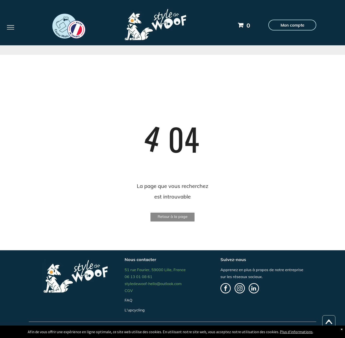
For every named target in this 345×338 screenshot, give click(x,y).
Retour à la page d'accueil (173, 217)
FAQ (128, 300)
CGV (129, 290)
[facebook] (225, 289)
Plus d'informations (296, 331)
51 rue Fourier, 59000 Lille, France (155, 269)
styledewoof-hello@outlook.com (153, 283)
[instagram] (240, 289)
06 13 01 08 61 (138, 276)
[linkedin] (254, 289)
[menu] (10, 27)
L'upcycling (135, 310)
